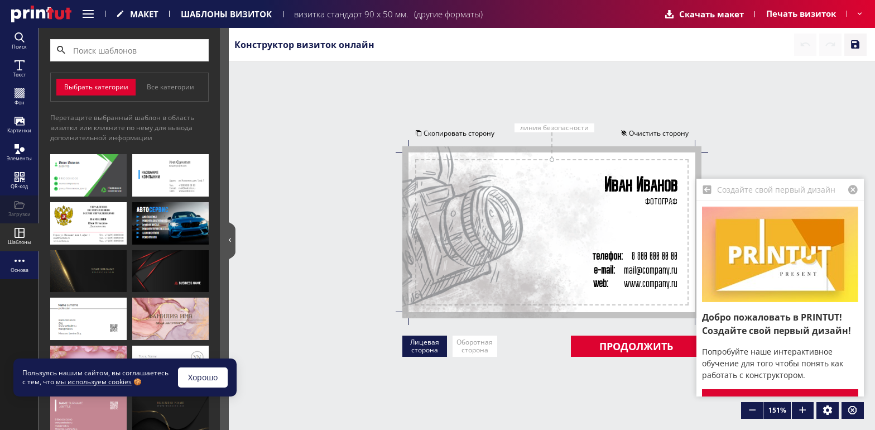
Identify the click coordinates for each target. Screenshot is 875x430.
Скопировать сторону (454, 133)
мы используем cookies (94, 381)
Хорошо (203, 377)
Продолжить (636, 346)
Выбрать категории (96, 87)
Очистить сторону (655, 133)
